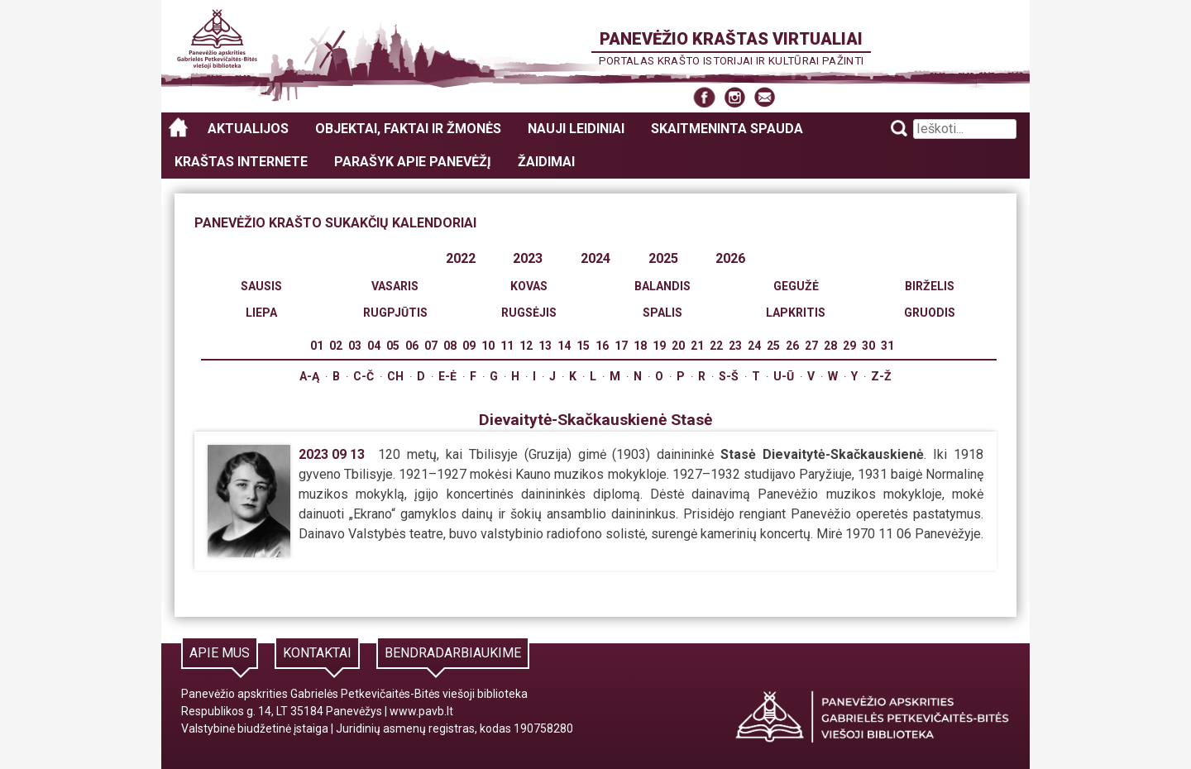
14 (564, 345)
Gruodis (929, 312)
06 (412, 345)
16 (602, 345)
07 (431, 345)
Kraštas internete (241, 162)
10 (488, 345)
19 (659, 345)
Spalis (662, 312)
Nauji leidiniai (576, 128)
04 (373, 345)
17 (621, 345)
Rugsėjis (529, 312)
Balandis (662, 286)
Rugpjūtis (395, 312)
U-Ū (783, 376)
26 (792, 345)
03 (354, 345)
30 (868, 345)
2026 (730, 258)
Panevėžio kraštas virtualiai (731, 39)
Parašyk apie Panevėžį (412, 162)
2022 (461, 258)
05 (392, 345)
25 (773, 345)
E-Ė (447, 376)
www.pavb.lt (421, 711)
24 (754, 345)
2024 (595, 258)
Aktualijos (248, 128)
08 (450, 345)
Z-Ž (881, 376)
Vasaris (395, 286)
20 (678, 345)
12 (526, 345)
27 (811, 345)
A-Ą (309, 376)
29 (849, 345)
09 (469, 345)
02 (335, 345)
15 (583, 345)
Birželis (929, 286)
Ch (395, 376)
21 (697, 345)
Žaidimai (546, 162)
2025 (663, 258)
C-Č (363, 376)
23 (735, 345)
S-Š (729, 376)
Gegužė (796, 286)
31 (887, 345)
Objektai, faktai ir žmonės (408, 128)
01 (316, 345)
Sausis (261, 286)
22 (716, 345)
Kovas (529, 286)
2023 (528, 258)
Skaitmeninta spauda (727, 128)
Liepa (261, 312)
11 (507, 345)
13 (545, 345)
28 (830, 345)
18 (640, 345)
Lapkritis (795, 312)
